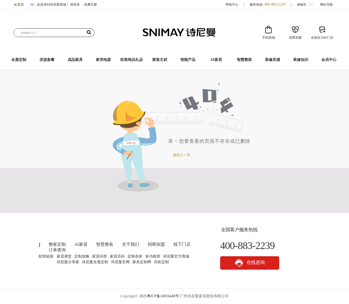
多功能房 (152, 256)
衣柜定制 (161, 262)
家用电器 (103, 60)
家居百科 (117, 256)
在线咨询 (250, 263)
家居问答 (99, 256)
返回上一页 (181, 155)
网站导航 (326, 4)
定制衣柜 (135, 256)
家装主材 (159, 60)
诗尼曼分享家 (68, 262)
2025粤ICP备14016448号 (159, 296)
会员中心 (328, 60)
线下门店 (182, 244)
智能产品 (187, 60)
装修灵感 (272, 60)
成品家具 (75, 60)
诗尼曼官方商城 (176, 256)
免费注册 (90, 4)
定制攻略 (81, 256)
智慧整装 (244, 60)
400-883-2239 (274, 4)
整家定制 (57, 244)
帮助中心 (232, 4)
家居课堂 (64, 256)
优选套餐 (46, 60)
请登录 (75, 4)
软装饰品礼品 (131, 60)
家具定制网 (141, 262)
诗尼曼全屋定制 (95, 262)
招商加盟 (156, 244)
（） (311, 4)
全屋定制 (18, 60)
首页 (20, 4)
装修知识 (300, 60)
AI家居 (216, 60)
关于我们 (130, 244)
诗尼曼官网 (120, 262)
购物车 (306, 4)
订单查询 (57, 250)
